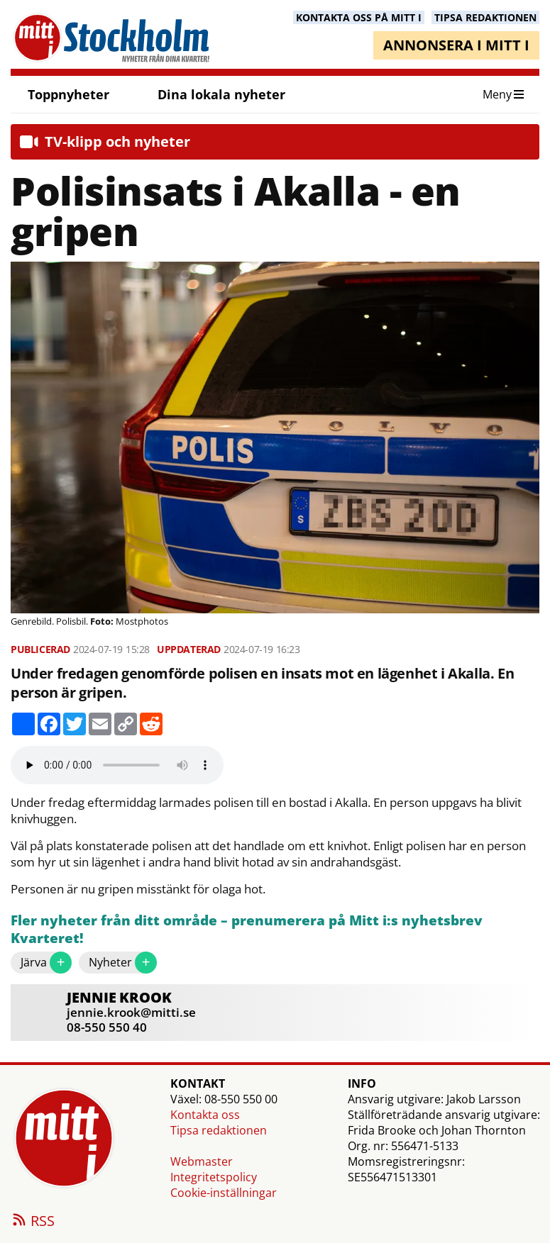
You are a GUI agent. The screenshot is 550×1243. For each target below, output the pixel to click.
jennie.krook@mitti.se (131, 1012)
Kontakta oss (205, 1114)
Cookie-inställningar (223, 1192)
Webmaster (201, 1161)
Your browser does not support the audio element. (117, 765)
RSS (33, 1221)
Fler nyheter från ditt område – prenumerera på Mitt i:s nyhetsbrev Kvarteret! (247, 930)
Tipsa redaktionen (218, 1130)
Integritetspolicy (213, 1177)
